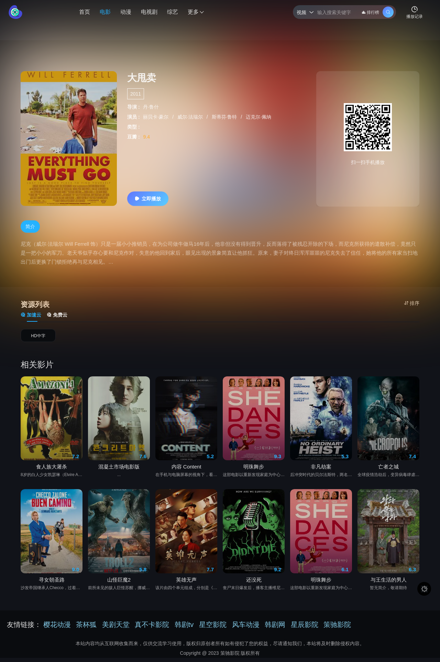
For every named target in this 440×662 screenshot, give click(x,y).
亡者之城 (388, 471)
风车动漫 (246, 628)
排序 (411, 303)
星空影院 (213, 628)
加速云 (31, 315)
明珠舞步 (253, 471)
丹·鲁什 (151, 107)
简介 (30, 226)
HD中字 (38, 338)
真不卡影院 (152, 628)
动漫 (125, 12)
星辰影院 (304, 628)
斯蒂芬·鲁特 (225, 117)
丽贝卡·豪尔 (156, 117)
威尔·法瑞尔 (190, 117)
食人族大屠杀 (51, 471)
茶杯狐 (86, 628)
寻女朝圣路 (52, 584)
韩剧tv (184, 628)
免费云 (57, 315)
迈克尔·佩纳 (258, 117)
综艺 (172, 12)
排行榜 (370, 12)
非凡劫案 (321, 471)
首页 (84, 12)
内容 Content (186, 471)
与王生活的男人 (389, 584)
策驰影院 (337, 628)
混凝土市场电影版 (119, 471)
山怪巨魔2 (119, 584)
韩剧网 (275, 628)
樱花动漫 (57, 628)
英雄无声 (186, 584)
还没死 (254, 584)
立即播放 (148, 198)
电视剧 (149, 12)
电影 (105, 12)
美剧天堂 (116, 628)
